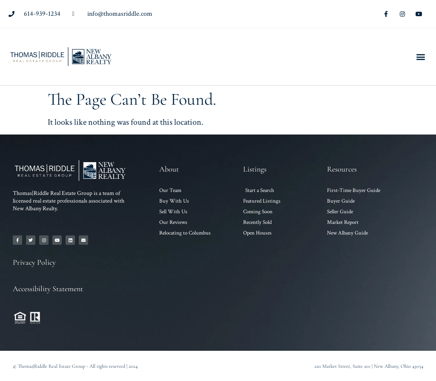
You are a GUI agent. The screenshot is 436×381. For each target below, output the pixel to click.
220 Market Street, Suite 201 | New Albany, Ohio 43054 (368, 366)
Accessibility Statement (48, 288)
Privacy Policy (34, 262)
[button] (420, 57)
